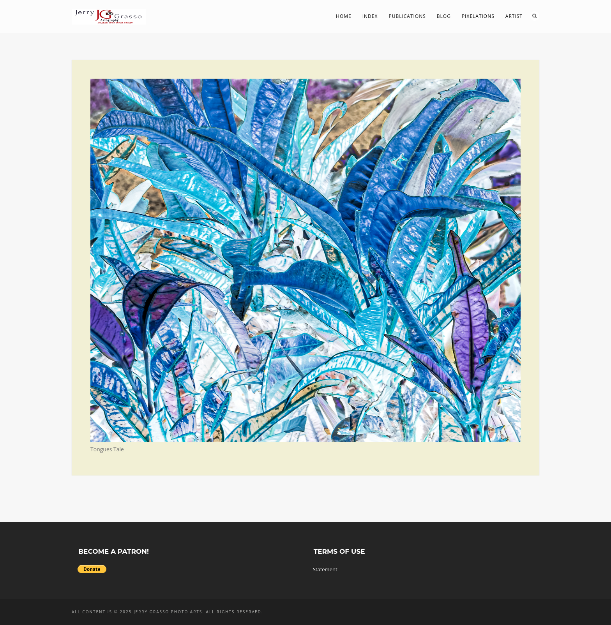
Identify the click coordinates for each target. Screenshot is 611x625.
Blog (444, 16)
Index (370, 16)
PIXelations (478, 16)
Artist (514, 16)
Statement (325, 569)
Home (343, 16)
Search (534, 16)
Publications (407, 16)
